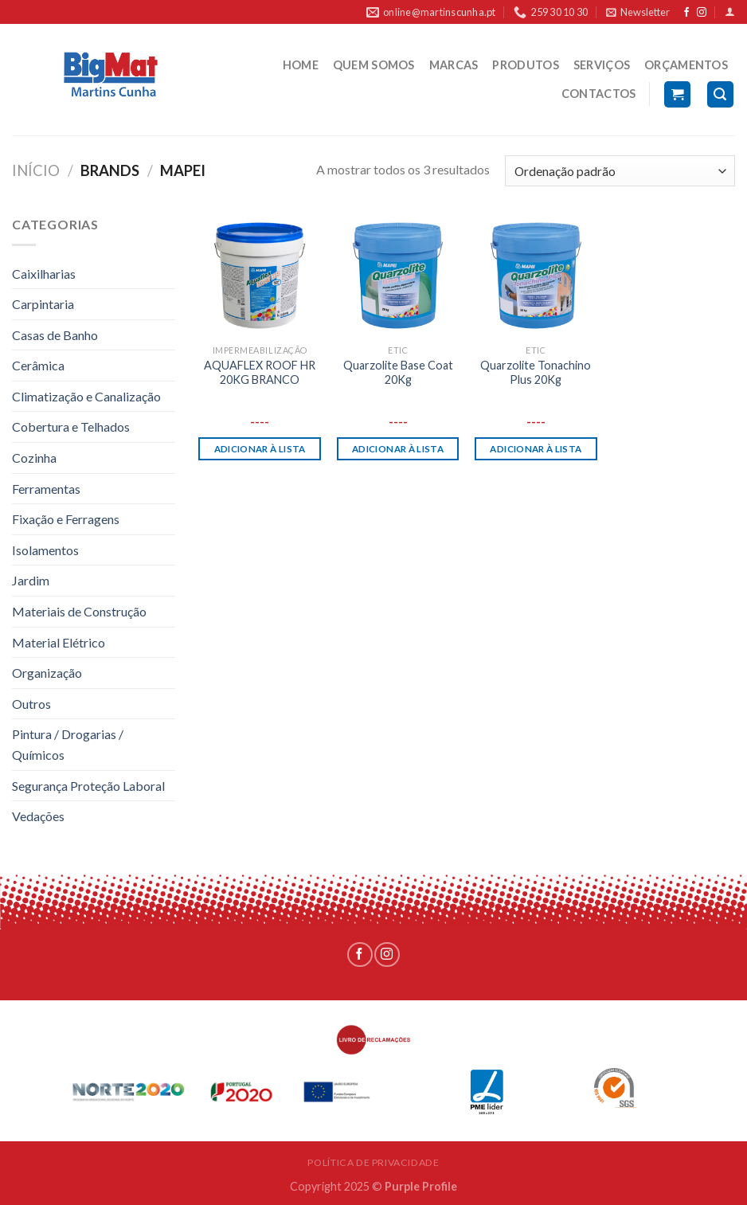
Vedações (38, 816)
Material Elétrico (58, 642)
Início (36, 170)
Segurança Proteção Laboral (88, 785)
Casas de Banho (55, 334)
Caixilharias (44, 273)
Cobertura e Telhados (71, 426)
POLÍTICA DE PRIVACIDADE (373, 1162)
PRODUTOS (525, 65)
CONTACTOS (598, 93)
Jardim (30, 580)
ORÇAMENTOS (686, 65)
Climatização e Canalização (86, 396)
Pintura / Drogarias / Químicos (67, 744)
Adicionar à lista (260, 449)
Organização (47, 672)
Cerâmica (38, 365)
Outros (31, 703)
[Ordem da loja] (620, 170)
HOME (301, 65)
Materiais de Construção (79, 611)
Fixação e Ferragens (65, 518)
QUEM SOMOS (374, 65)
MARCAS (454, 65)
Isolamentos (45, 550)
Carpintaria (43, 303)
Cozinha (34, 457)
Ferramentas (46, 488)
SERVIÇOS (601, 65)
